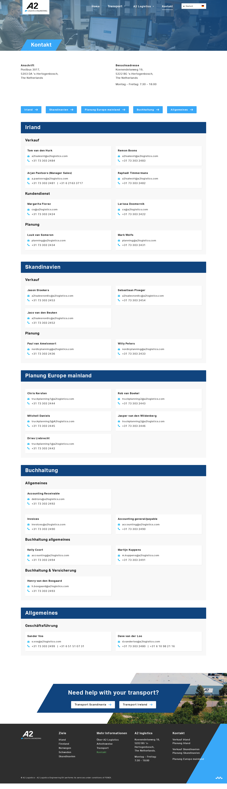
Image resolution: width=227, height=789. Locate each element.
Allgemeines (183, 109)
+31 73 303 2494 (43, 565)
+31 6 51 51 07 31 (72, 651)
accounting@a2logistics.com (141, 528)
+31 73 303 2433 (134, 356)
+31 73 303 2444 (43, 406)
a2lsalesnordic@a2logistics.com (53, 297)
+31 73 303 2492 (43, 508)
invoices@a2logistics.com (49, 528)
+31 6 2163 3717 (71, 184)
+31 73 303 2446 (134, 429)
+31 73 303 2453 (43, 302)
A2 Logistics (142, 6)
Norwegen (65, 753)
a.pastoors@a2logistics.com (51, 179)
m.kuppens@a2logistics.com (141, 560)
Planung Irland (181, 749)
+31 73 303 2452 (43, 325)
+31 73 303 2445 (43, 429)
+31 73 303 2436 (43, 356)
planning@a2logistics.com (49, 242)
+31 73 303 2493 (43, 596)
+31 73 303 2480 (134, 651)
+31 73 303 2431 (134, 247)
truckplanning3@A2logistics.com (54, 424)
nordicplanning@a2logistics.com (54, 351)
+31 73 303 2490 (43, 533)
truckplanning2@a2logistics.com (144, 401)
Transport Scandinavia (90, 710)
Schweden (65, 758)
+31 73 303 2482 (134, 184)
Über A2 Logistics (108, 745)
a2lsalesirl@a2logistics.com (50, 156)
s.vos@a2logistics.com (47, 647)
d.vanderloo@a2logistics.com (142, 647)
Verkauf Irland (181, 745)
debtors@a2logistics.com (49, 503)
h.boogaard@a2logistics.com (51, 591)
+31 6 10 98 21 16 (162, 651)
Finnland (64, 749)
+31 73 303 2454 (134, 302)
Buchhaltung (149, 109)
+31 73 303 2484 (43, 161)
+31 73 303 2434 (43, 247)
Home (96, 6)
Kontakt (167, 6)
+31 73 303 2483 (134, 161)
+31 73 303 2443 (134, 406)
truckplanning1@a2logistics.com (54, 401)
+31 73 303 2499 (43, 651)
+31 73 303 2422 (134, 215)
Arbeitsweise (105, 749)
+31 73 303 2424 (43, 215)
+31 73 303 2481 (43, 184)
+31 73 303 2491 (134, 565)
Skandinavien (59, 109)
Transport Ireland (135, 710)
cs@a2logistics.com (45, 210)
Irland (28, 109)
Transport (115, 6)
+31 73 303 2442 (43, 452)
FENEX (108, 783)
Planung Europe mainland (104, 109)
